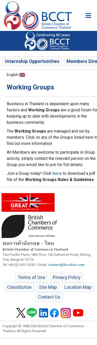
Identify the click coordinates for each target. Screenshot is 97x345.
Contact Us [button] (49, 297)
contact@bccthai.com (66, 265)
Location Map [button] (78, 287)
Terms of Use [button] (31, 277)
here (57, 173)
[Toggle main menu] (88, 15)
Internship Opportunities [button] (32, 61)
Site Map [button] (48, 287)
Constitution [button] (19, 287)
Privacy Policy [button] (66, 277)
